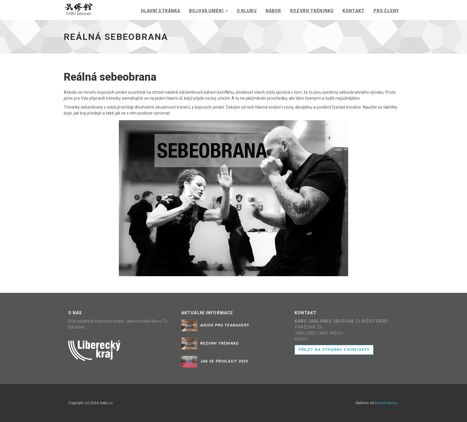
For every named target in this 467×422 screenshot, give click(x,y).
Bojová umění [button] (208, 10)
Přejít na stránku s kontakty (334, 349)
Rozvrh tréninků (312, 10)
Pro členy (386, 10)
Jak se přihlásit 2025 (224, 361)
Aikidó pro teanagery (224, 325)
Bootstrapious (386, 403)
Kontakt (354, 10)
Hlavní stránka (160, 10)
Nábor (273, 10)
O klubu (247, 10)
